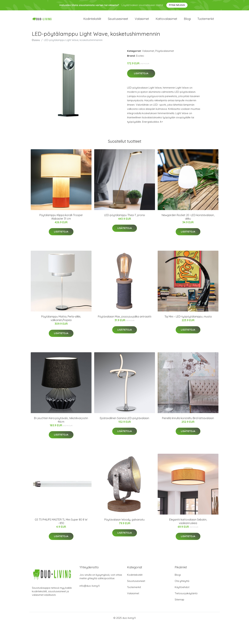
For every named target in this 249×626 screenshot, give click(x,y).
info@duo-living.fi (89, 588)
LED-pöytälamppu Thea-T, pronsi (124, 217)
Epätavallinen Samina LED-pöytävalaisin (124, 420)
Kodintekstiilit (92, 20)
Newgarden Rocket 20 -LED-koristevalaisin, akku (188, 219)
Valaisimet (142, 20)
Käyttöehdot (182, 589)
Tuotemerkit (205, 20)
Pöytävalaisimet (164, 53)
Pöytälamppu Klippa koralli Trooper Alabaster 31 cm (61, 219)
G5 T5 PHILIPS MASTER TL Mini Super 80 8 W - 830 (61, 523)
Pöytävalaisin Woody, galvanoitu (124, 522)
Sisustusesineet (118, 20)
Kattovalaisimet (166, 20)
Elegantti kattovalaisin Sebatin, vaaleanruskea (188, 523)
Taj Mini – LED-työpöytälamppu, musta (188, 319)
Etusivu (36, 42)
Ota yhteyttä (182, 583)
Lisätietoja (141, 75)
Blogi (187, 20)
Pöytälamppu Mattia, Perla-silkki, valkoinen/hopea (61, 320)
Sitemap (179, 601)
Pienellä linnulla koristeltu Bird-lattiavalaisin (188, 420)
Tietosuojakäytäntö (186, 595)
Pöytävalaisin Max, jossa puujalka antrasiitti (124, 319)
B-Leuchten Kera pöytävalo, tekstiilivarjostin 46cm (61, 422)
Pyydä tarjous (177, 5)
